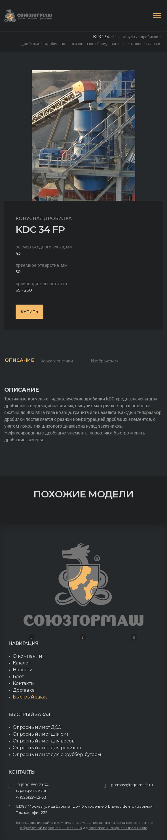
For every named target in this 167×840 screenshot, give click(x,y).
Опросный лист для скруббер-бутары (57, 754)
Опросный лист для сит (41, 734)
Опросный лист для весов (43, 741)
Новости (23, 669)
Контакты (23, 683)
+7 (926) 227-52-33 (31, 797)
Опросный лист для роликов (47, 747)
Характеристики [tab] (57, 361)
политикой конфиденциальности (117, 828)
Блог (18, 676)
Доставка (23, 690)
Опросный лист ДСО (37, 727)
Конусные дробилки (140, 37)
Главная (153, 43)
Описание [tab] (19, 360)
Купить (29, 311)
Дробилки (30, 43)
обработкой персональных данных (51, 828)
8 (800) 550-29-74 (33, 784)
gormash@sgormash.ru (132, 784)
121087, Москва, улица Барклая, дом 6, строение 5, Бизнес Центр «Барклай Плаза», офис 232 (84, 809)
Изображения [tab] (105, 361)
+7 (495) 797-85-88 (31, 791)
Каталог (135, 43)
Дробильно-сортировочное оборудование (83, 43)
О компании (27, 656)
